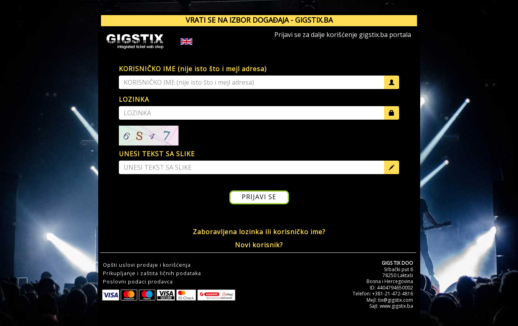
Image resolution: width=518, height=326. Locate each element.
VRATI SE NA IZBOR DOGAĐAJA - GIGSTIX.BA (259, 20)
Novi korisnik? (259, 245)
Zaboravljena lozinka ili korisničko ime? (259, 231)
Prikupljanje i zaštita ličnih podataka (152, 273)
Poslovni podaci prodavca (138, 282)
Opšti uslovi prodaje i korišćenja (147, 265)
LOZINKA (134, 99)
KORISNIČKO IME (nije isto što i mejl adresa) (193, 68)
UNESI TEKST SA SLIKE (157, 153)
